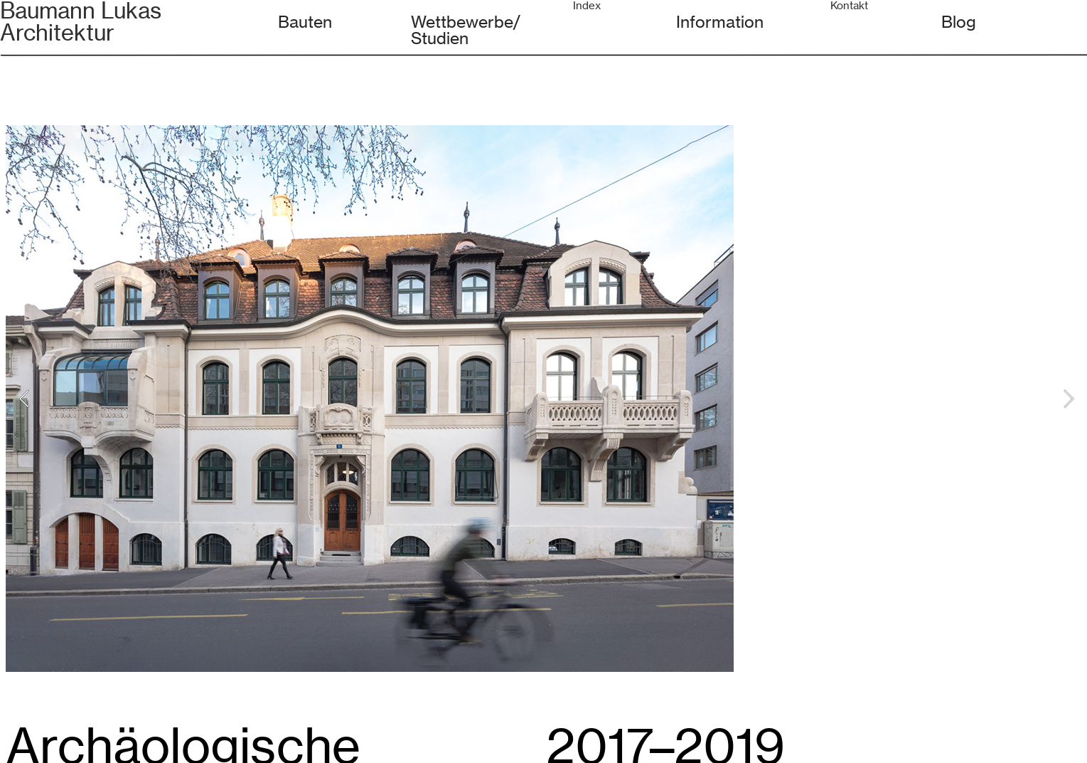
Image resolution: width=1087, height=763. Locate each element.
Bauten (305, 21)
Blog (958, 21)
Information (720, 21)
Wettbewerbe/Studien (465, 29)
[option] (546, 398)
